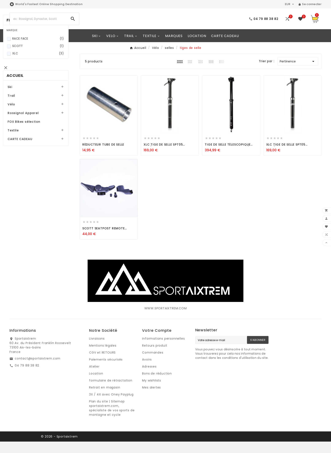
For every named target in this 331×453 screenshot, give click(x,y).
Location (96, 385)
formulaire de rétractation (110, 392)
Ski (16, 132)
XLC (43, 104)
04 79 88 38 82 (27, 377)
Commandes (152, 364)
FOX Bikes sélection (30, 167)
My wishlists (151, 392)
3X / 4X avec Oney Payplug (111, 406)
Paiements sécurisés (106, 371)
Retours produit (154, 357)
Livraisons (97, 350)
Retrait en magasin (104, 399)
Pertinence (298, 72)
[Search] (38, 24)
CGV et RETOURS (102, 364)
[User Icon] (310, 4)
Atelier (94, 378)
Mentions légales (103, 357)
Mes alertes (151, 399)
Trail (18, 141)
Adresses (149, 378)
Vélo (18, 149)
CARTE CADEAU (26, 184)
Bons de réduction (157, 385)
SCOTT (43, 96)
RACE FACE (43, 89)
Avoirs (147, 371)
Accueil (21, 120)
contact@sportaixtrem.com (37, 370)
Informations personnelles (163, 350)
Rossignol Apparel (29, 158)
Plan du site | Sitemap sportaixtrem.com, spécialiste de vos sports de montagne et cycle (111, 419)
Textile (19, 175)
